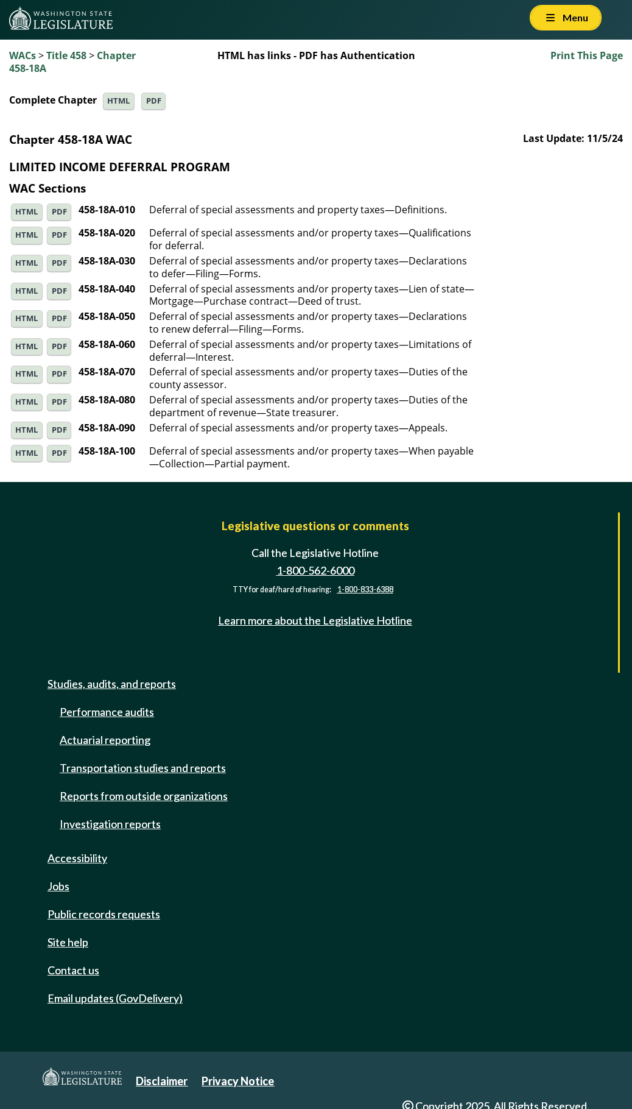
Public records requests (103, 914)
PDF (153, 101)
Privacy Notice (238, 1081)
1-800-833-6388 (365, 589)
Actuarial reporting (105, 739)
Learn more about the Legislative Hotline (315, 620)
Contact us (73, 970)
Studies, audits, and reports (111, 683)
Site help (67, 942)
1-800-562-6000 (315, 570)
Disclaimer (162, 1081)
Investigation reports (110, 824)
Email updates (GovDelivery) (115, 998)
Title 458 (66, 55)
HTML (118, 101)
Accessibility (77, 858)
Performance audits (107, 711)
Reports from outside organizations (144, 796)
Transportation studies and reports (143, 767)
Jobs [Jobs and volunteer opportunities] (58, 886)
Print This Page (586, 55)
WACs (22, 55)
